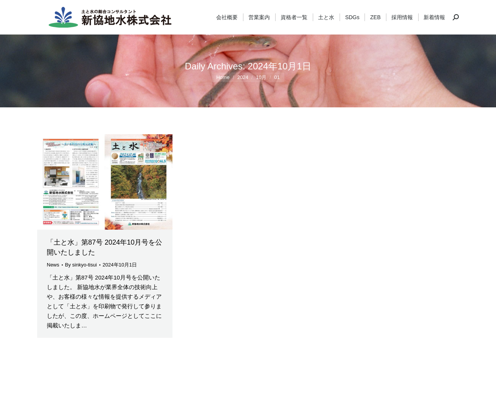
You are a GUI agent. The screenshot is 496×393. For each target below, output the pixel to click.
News (53, 265)
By (81, 265)
